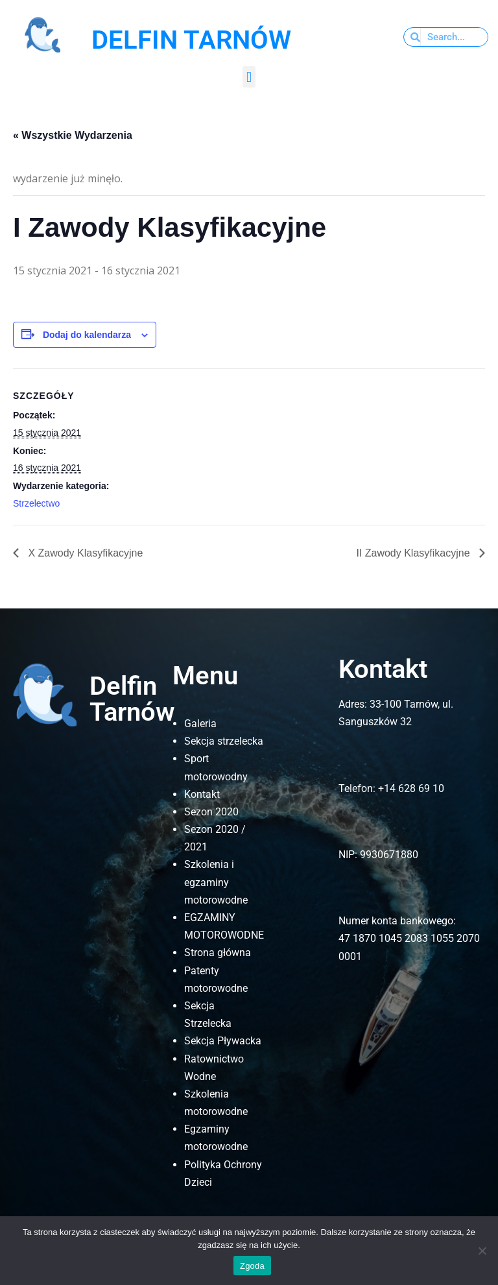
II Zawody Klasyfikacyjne (414, 552)
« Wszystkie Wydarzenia (72, 135)
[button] (249, 77)
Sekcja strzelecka (223, 741)
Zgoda (252, 1266)
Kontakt (202, 794)
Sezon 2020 (211, 812)
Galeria (200, 723)
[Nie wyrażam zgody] (481, 1250)
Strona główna (217, 952)
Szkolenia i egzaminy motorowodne (216, 882)
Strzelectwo (36, 503)
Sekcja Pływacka (222, 1041)
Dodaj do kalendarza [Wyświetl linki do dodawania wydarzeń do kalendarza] (87, 335)
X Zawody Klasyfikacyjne (84, 552)
